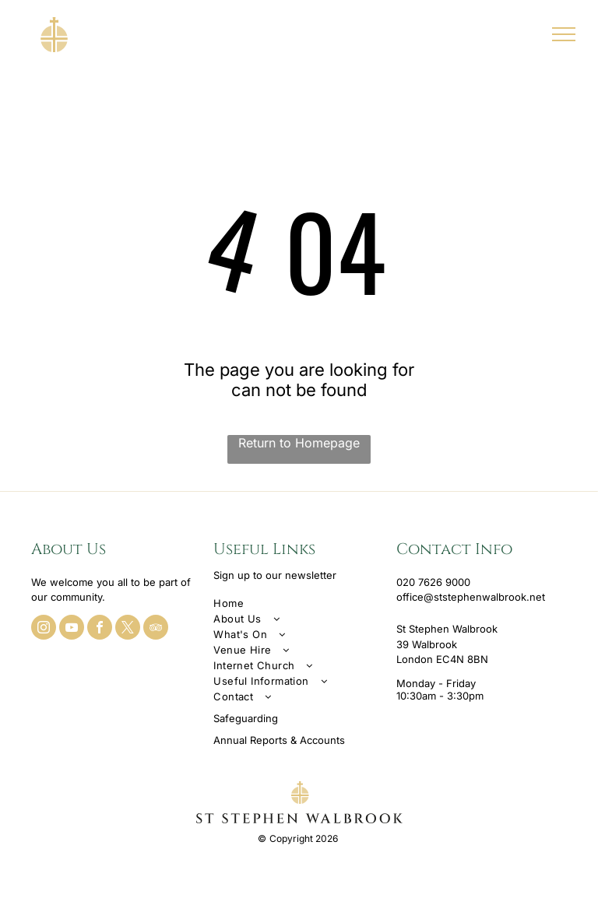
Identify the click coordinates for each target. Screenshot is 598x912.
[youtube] (71, 629)
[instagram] (43, 629)
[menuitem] (298, 603)
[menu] (563, 34)
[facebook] (99, 629)
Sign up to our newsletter (274, 575)
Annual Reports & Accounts (279, 740)
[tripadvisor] (155, 629)
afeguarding (249, 718)
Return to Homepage (299, 443)
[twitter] (127, 629)
